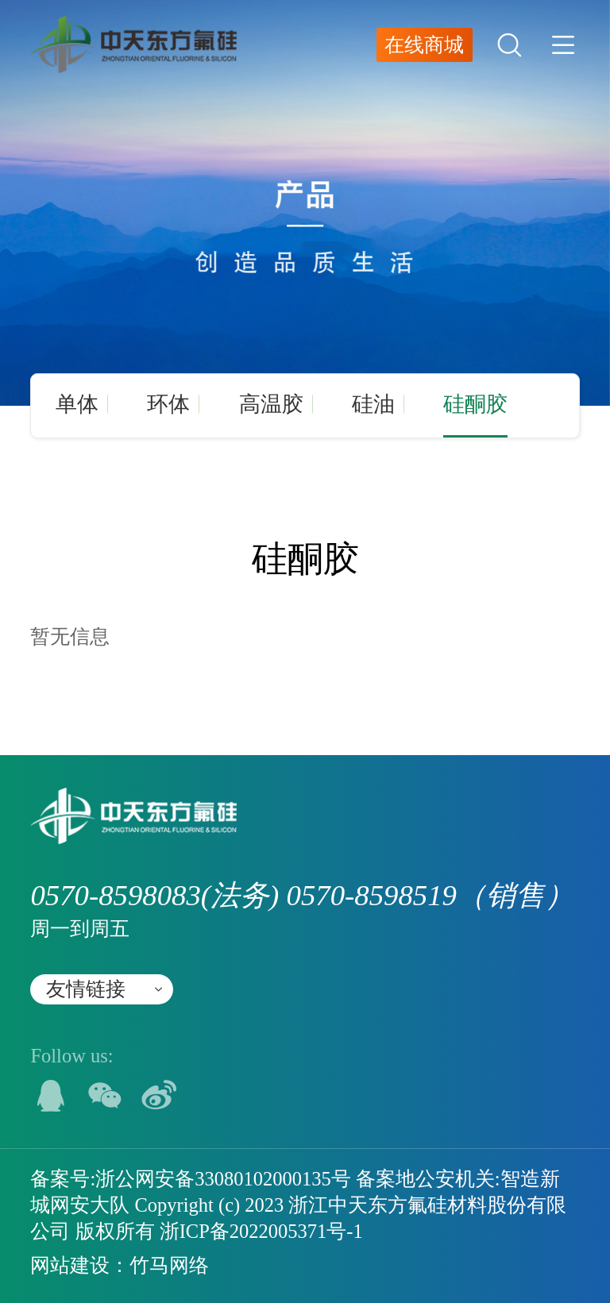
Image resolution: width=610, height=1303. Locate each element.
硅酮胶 (475, 404)
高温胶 (271, 404)
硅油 (373, 404)
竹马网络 (169, 1265)
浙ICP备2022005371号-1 (261, 1231)
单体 (77, 404)
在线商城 (424, 45)
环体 (168, 404)
